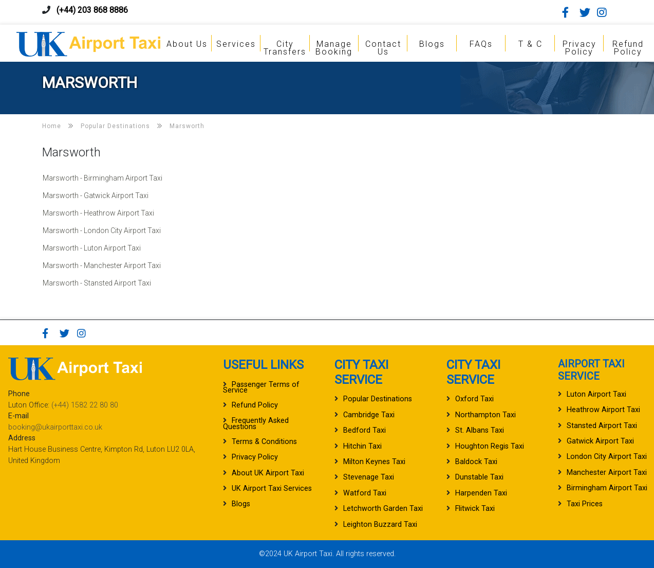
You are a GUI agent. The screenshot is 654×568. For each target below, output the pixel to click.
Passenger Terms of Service (261, 387)
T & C (530, 44)
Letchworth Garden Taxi (383, 508)
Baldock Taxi (476, 461)
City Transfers (285, 48)
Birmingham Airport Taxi (607, 488)
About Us (187, 44)
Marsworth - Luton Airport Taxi (92, 248)
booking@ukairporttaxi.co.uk (55, 427)
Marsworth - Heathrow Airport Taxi (98, 213)
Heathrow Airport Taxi (603, 409)
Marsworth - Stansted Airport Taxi (97, 283)
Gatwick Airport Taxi (600, 441)
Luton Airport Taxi (596, 394)
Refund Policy (628, 48)
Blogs (432, 44)
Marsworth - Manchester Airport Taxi (102, 265)
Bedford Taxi (364, 430)
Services (236, 44)
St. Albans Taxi (479, 430)
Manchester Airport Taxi (607, 472)
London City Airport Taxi (607, 456)
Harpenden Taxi (481, 493)
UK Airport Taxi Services (272, 488)
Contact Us (383, 48)
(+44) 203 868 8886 (92, 10)
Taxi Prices (585, 504)
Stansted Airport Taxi (602, 425)
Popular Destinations (377, 399)
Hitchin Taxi (362, 446)
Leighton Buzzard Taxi (380, 524)
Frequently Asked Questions (256, 423)
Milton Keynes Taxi (374, 461)
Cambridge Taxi (369, 415)
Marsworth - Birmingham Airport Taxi (102, 178)
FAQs (481, 44)
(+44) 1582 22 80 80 (84, 405)
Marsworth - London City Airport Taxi (102, 230)
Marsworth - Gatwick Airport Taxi (95, 195)
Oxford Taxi (474, 399)
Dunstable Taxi (479, 477)
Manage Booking (333, 48)
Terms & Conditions (264, 441)
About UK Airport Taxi (268, 473)
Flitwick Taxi (475, 508)
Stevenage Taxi (368, 477)
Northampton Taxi (485, 415)
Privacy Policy (579, 48)
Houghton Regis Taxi (489, 446)
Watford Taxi (364, 493)
